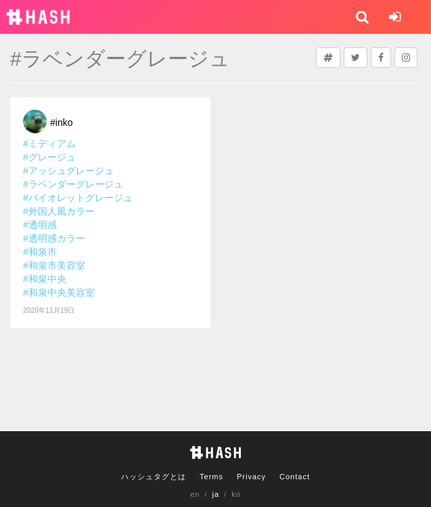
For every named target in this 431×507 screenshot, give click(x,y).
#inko (61, 122)
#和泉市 (40, 251)
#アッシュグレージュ (68, 170)
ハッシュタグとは (153, 476)
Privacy (251, 476)
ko (236, 494)
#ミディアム (49, 143)
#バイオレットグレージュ (78, 197)
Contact (294, 476)
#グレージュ (49, 157)
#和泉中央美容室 (59, 292)
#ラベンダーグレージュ (73, 184)
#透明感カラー (54, 238)
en (195, 494)
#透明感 (40, 224)
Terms (211, 476)
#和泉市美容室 (54, 265)
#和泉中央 (44, 278)
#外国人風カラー (59, 211)
